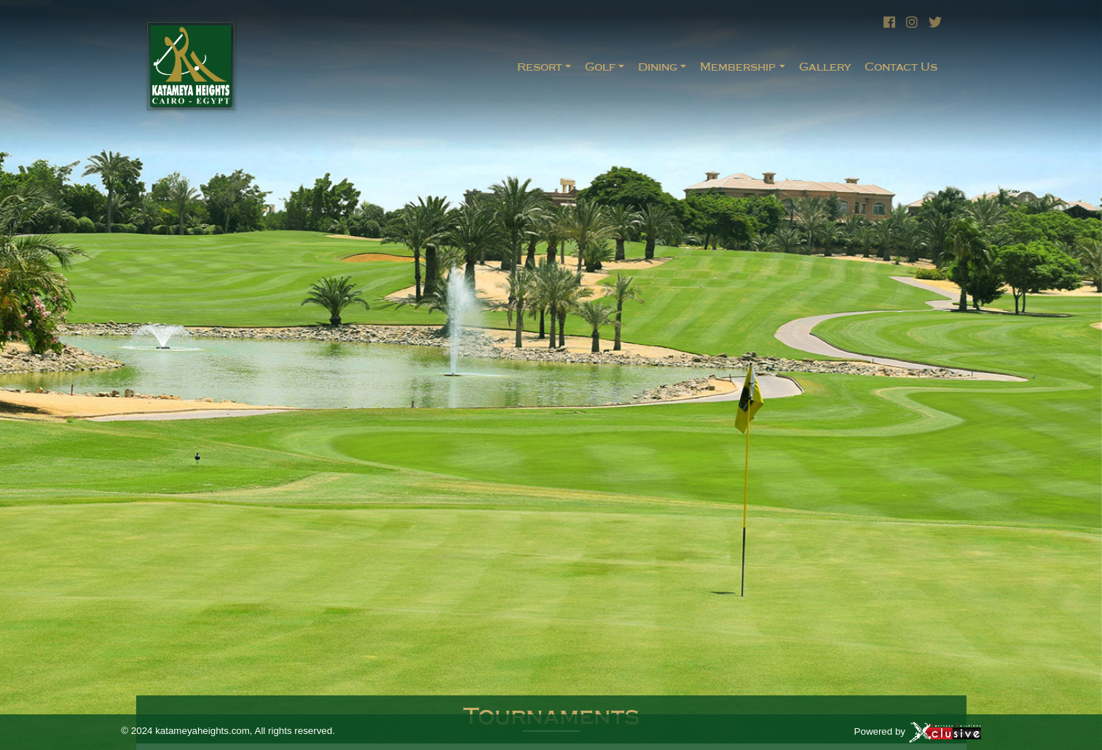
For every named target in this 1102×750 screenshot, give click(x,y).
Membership (738, 67)
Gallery (825, 67)
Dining (657, 67)
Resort (539, 67)
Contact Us (901, 67)
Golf (600, 67)
